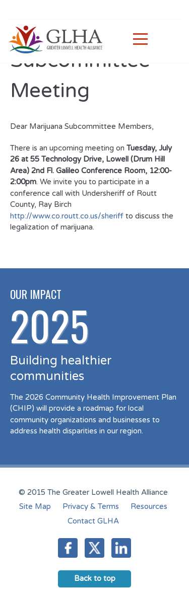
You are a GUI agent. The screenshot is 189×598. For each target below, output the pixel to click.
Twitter (94, 548)
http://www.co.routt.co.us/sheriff (66, 215)
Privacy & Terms (90, 506)
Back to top (94, 578)
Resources (149, 506)
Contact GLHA (93, 521)
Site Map (35, 506)
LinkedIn (121, 548)
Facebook (68, 548)
